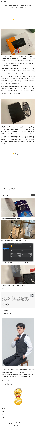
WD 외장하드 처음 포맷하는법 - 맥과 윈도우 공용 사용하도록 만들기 (15, 263)
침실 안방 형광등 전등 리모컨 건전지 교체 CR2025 (11, 218)
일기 (18, 7)
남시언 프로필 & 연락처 (7, 313)
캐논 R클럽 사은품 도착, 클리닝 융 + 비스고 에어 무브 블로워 (13, 285)
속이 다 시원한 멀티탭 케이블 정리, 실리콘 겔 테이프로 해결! (13, 240)
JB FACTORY (21, 425)
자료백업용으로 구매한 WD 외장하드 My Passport (18, 5)
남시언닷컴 (5, 294)
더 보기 (33, 195)
